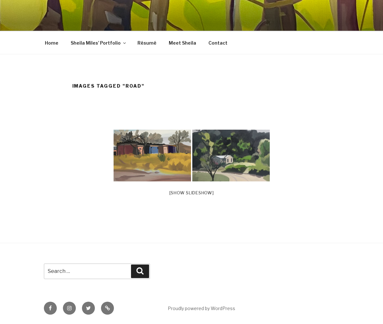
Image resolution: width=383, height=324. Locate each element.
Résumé (146, 43)
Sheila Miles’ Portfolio (99, 43)
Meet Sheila (182, 43)
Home (51, 43)
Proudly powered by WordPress (201, 308)
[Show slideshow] (191, 192)
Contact (217, 43)
